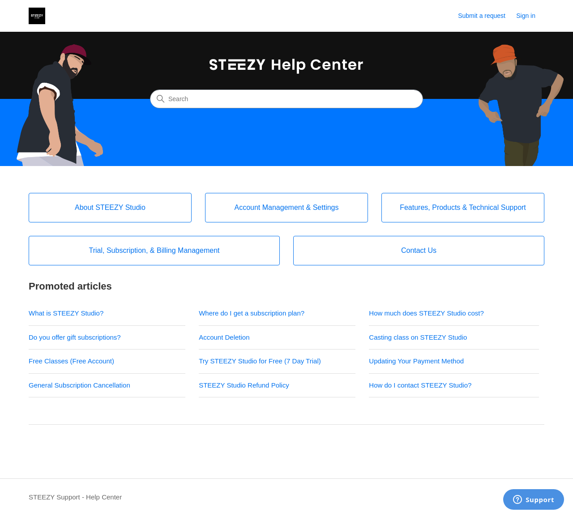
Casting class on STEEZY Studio (418, 337)
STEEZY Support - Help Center (75, 497)
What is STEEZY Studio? (66, 313)
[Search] (286, 99)
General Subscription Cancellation (79, 385)
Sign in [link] (525, 15)
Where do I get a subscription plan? (251, 313)
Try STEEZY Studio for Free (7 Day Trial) (260, 361)
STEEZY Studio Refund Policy (245, 385)
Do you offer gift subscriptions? (75, 337)
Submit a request (481, 15)
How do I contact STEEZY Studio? (420, 385)
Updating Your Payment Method (416, 361)
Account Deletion (224, 337)
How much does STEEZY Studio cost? (426, 313)
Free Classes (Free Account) (71, 361)
